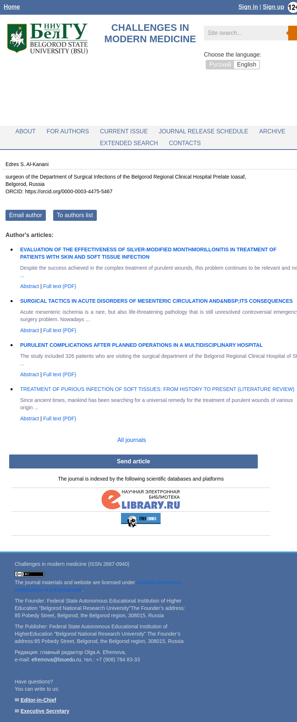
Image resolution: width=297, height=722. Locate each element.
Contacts (185, 143)
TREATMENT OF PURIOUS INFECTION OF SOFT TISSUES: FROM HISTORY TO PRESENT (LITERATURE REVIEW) (157, 389)
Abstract (30, 286)
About (25, 131)
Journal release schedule (203, 131)
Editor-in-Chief (38, 700)
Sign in (248, 7)
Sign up (274, 7)
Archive (272, 131)
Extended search (129, 143)
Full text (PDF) (59, 286)
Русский (220, 64)
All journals (131, 440)
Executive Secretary (45, 711)
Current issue (124, 131)
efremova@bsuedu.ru (56, 659)
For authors (68, 131)
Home (12, 7)
